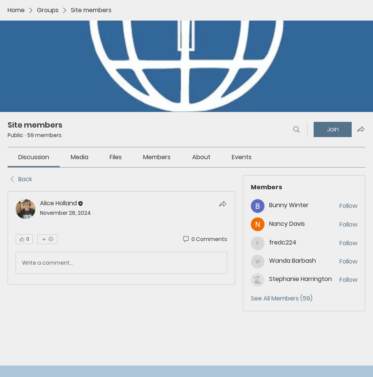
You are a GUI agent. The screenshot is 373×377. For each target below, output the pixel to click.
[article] (121, 238)
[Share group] (360, 129)
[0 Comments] (204, 239)
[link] (33, 157)
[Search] (296, 129)
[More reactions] (47, 239)
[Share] (222, 203)
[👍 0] (24, 239)
